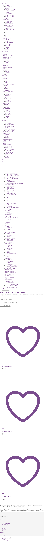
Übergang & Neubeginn (7, 142)
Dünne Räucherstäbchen (10, 130)
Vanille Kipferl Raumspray (7, 496)
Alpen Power (7, 96)
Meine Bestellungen (8, 164)
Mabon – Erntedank (9, 152)
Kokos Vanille (9, 237)
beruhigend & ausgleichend (8, 84)
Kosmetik (5, 70)
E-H (5, 33)
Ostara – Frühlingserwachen (9, 148)
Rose (6, 109)
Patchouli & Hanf (8, 111)
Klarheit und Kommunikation (8, 12)
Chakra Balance (8, 219)
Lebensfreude (7, 100)
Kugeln (6, 40)
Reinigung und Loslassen (10, 9)
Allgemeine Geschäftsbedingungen (6, 538)
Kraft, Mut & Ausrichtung (10, 125)
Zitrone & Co (9, 259)
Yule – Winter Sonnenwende (12, 287)
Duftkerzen (7, 262)
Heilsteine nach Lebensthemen (6, 5)
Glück (4, 143)
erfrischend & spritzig (9, 243)
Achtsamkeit (7, 79)
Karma (6, 82)
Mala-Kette (7, 212)
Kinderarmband (8, 216)
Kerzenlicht (7, 223)
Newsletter (4, 534)
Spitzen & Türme (8, 41)
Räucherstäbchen (8, 269)
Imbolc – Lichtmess (8, 147)
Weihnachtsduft (8, 115)
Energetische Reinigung (8, 139)
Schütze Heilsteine (8, 27)
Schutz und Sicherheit (9, 16)
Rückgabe (7, 119)
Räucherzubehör (6, 133)
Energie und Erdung (9, 14)
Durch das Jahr (8, 258)
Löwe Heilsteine (8, 24)
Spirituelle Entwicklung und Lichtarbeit (10, 18)
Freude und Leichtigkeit (9, 10)
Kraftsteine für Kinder (7, 19)
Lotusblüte (9, 255)
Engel (4, 141)
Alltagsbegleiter (6, 145)
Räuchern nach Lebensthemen (6, 122)
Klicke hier (8, 516)
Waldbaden (7, 107)
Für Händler (7, 48)
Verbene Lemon (8, 102)
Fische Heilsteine (10, 195)
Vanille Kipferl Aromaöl (7, 431)
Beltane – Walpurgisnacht (10, 149)
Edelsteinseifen (8, 211)
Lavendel (7, 89)
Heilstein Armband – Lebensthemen (7, 58)
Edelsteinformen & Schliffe (8, 38)
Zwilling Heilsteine (9, 23)
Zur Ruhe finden (8, 123)
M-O (5, 34)
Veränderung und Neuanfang (8, 7)
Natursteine (7, 45)
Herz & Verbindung (7, 144)
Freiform (7, 39)
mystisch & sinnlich (7, 108)
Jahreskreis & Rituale (7, 146)
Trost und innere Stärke (10, 17)
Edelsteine (4, 3)
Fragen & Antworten (6, 523)
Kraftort (7, 105)
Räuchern (4, 120)
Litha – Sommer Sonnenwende (8, 151)
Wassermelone (9, 250)
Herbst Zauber (8, 113)
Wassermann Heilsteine (9, 29)
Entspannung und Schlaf (10, 15)
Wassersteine (6, 20)
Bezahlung (7, 118)
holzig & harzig (6, 103)
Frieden (6, 81)
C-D (5, 32)
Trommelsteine (8, 44)
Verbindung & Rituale (9, 128)
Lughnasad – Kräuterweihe (12, 285)
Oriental (7, 110)
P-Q (5, 35)
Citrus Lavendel (8, 94)
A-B (5, 31)
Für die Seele (5, 78)
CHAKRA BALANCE (6, 65)
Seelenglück (7, 88)
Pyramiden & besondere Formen (13, 207)
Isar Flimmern (8, 97)
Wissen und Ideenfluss (11, 177)
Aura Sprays (7, 221)
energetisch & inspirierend (8, 91)
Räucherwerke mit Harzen (8, 131)
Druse (8, 208)
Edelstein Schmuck (6, 51)
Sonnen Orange (8, 101)
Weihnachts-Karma (9, 83)
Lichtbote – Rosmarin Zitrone (12, 253)
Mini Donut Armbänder (7, 56)
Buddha (6, 104)
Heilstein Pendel (6, 46)
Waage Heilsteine (8, 26)
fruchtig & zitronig (9, 246)
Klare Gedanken (8, 92)
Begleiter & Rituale (6, 138)
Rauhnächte (4, 75)
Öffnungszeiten (5, 524)
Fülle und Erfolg (8, 13)
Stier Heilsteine (8, 22)
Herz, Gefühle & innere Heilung (13, 267)
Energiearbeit (5, 63)
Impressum (3, 539)
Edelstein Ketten (6, 54)
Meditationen (6, 69)
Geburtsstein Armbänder (8, 55)
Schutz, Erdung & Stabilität (10, 124)
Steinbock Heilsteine (9, 28)
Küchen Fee (9, 247)
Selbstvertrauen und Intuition (13, 175)
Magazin (3, 522)
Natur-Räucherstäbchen (10, 129)
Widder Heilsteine (8, 21)
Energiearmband (8, 213)
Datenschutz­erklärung (5, 540)
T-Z (5, 37)
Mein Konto (7, 47)
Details (3, 493)
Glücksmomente (10, 240)
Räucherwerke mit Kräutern (7, 132)
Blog (3, 159)
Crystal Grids (6, 66)
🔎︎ (2, 161)
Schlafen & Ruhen (6, 140)
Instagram (4, 535)
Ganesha (6, 85)
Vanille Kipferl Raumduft (7, 366)
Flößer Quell (8, 98)
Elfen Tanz (7, 90)
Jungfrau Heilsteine (9, 25)
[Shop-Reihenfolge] (5, 306)
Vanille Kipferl (8, 114)
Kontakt (3, 521)
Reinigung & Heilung (9, 80)
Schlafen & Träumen (11, 234)
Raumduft (4, 225)
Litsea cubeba (7, 95)
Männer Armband (6, 59)
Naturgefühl (7, 93)
